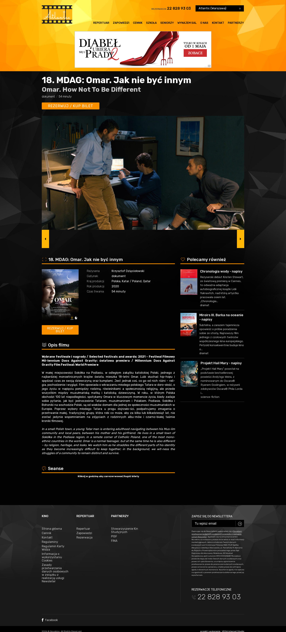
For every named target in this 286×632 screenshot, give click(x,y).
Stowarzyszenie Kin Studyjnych (124, 516)
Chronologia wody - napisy (221, 271)
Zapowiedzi (121, 22)
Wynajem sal (187, 22)
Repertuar (101, 22)
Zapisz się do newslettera (212, 501)
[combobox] (220, 8)
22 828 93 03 (179, 8)
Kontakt (218, 22)
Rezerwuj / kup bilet (70, 106)
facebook (50, 605)
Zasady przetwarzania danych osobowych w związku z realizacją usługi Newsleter (55, 558)
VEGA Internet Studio (233, 616)
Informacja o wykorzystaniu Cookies (52, 543)
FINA (114, 526)
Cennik (137, 22)
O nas (204, 22)
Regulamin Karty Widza (53, 533)
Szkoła (151, 22)
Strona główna (52, 514)
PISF (114, 522)
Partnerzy (236, 22)
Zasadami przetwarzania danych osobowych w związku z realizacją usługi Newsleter (217, 519)
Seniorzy (167, 22)
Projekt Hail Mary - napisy (221, 363)
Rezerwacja (84, 523)
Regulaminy (50, 527)
